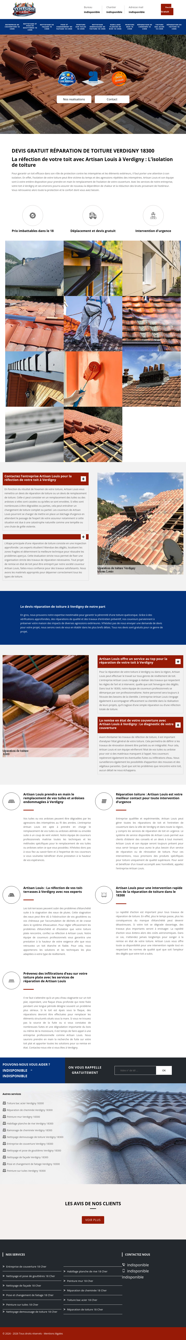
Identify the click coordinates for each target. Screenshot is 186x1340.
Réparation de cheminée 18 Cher (144, 27)
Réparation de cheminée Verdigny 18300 (30, 1110)
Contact (112, 99)
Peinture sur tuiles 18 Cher (81, 27)
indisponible (92, 12)
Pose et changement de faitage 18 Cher (64, 27)
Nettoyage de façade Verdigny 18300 (27, 1157)
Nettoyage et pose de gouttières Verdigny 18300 (34, 1150)
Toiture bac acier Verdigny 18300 (25, 1103)
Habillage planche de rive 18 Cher (115, 27)
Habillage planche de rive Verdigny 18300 (30, 1123)
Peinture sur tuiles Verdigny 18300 (26, 1170)
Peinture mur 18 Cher (129, 27)
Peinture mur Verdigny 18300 (23, 1116)
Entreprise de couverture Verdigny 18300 (30, 1143)
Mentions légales (53, 1333)
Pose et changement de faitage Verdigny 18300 (33, 1164)
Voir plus (93, 1220)
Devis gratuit (166, 9)
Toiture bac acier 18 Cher (159, 27)
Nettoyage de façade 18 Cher (47, 27)
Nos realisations (74, 99)
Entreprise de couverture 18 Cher (12, 27)
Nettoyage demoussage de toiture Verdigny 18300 (35, 1137)
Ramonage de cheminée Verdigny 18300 (29, 1130)
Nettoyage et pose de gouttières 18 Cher (30, 27)
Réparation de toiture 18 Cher (174, 27)
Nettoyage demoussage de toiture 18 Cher (97, 27)
